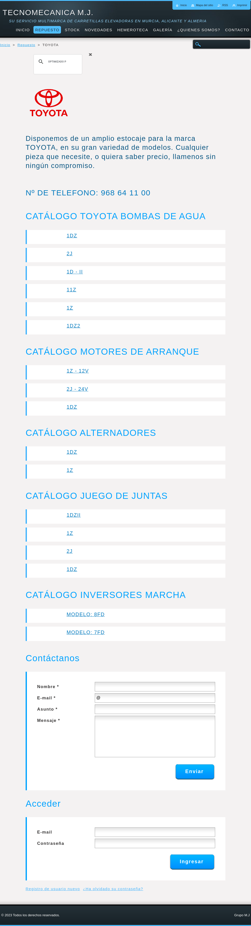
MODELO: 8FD (86, 614)
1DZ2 (73, 326)
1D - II (75, 272)
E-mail (44, 832)
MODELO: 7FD (86, 632)
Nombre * (48, 686)
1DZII (74, 515)
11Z (71, 289)
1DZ (72, 235)
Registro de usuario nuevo (53, 889)
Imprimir (242, 5)
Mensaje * (48, 720)
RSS (225, 5)
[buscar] (57, 62)
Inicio (5, 45)
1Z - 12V (78, 371)
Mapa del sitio (204, 5)
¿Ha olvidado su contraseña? (113, 889)
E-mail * (46, 698)
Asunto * (47, 709)
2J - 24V (77, 389)
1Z (70, 308)
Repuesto (26, 45)
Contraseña (50, 843)
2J (70, 253)
